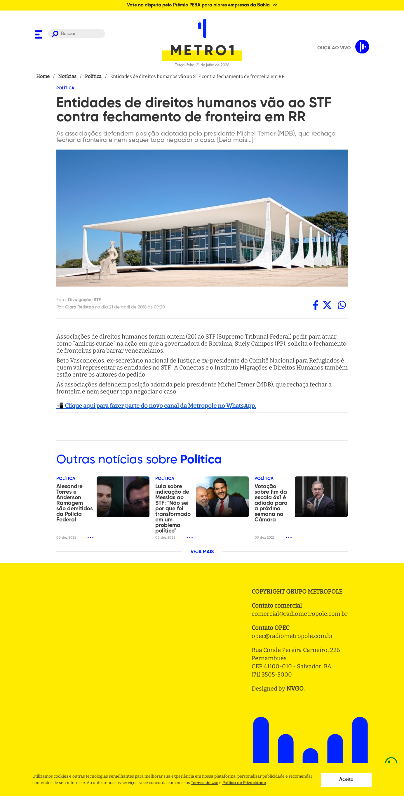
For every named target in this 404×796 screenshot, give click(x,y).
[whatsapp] (342, 305)
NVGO (295, 688)
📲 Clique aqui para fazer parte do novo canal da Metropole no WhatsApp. (156, 405)
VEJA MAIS (202, 552)
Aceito (346, 779)
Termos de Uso (204, 783)
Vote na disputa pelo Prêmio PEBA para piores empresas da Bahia (198, 5)
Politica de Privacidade (244, 783)
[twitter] (327, 305)
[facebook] (315, 305)
